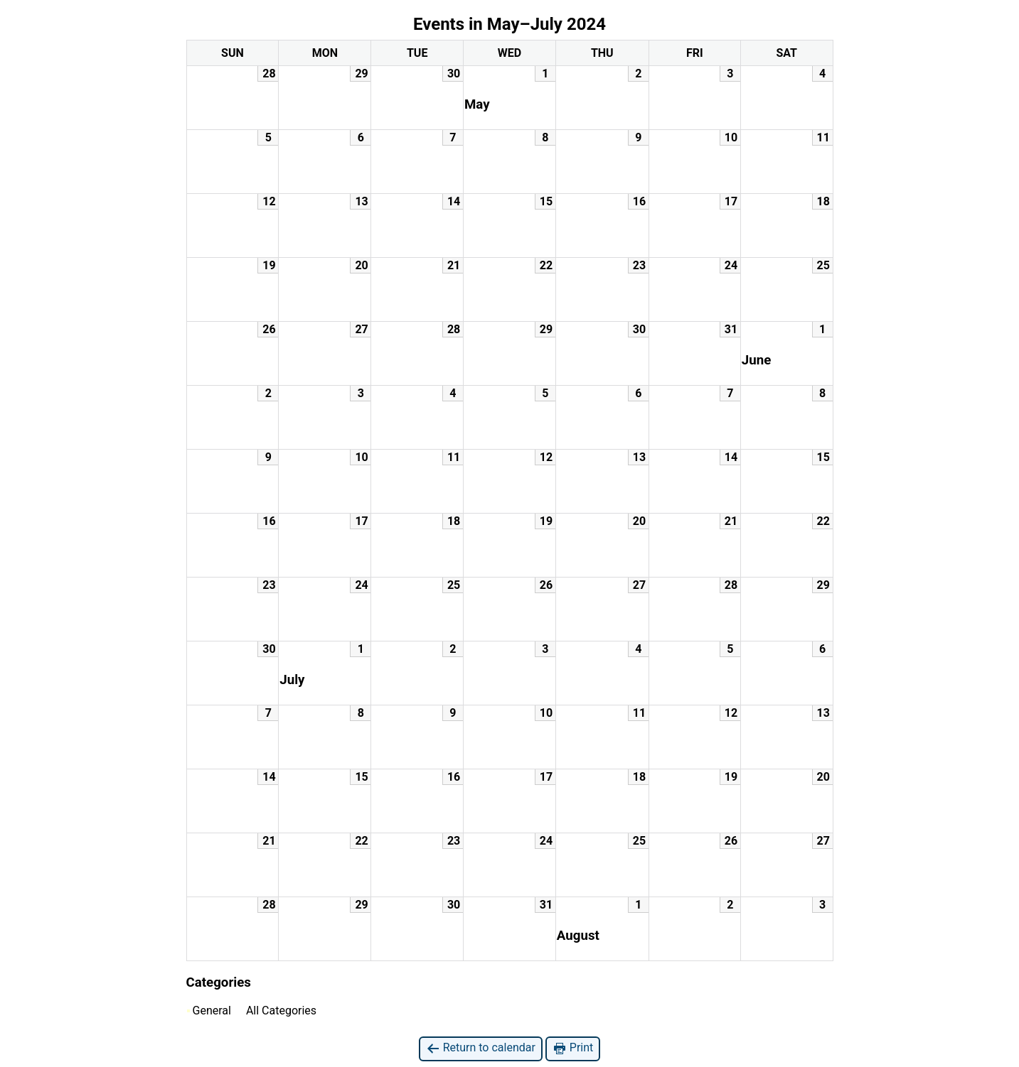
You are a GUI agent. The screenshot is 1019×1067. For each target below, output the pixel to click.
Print (573, 1048)
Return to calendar (480, 1048)
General (209, 1010)
